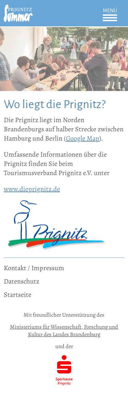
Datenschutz (21, 281)
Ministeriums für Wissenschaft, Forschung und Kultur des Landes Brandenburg (64, 330)
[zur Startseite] (18, 9)
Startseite (17, 294)
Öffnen (110, 17)
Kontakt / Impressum (34, 268)
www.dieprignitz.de (32, 189)
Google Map (82, 138)
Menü (110, 10)
